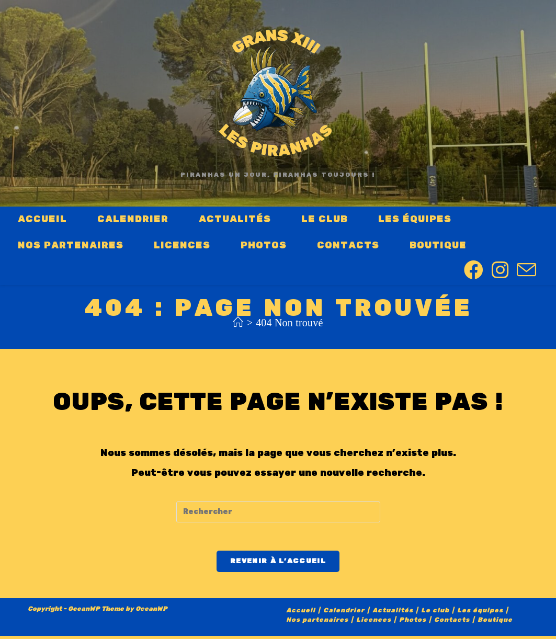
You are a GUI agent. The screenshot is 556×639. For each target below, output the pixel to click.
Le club (435, 614)
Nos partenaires (317, 623)
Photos (412, 623)
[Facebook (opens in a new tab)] (473, 270)
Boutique (495, 623)
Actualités (392, 614)
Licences (373, 623)
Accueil (300, 614)
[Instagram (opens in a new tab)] (500, 270)
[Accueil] (238, 322)
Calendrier (344, 614)
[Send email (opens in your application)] (526, 271)
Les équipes (480, 614)
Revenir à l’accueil (278, 564)
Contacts (452, 623)
